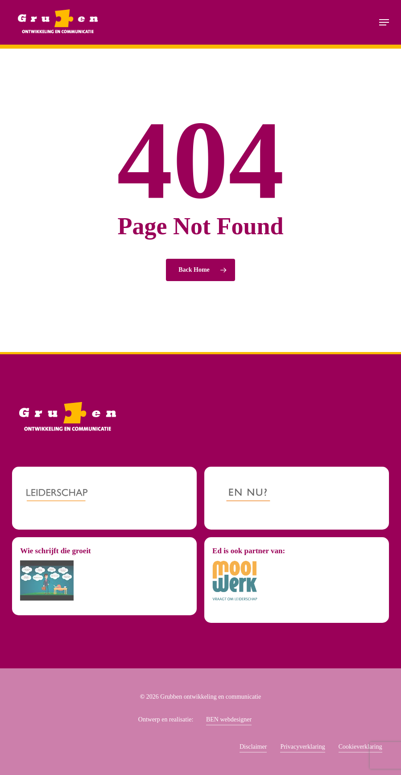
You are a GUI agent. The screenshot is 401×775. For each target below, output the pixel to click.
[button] (384, 22)
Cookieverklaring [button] (360, 746)
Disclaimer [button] (253, 746)
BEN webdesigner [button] (229, 719)
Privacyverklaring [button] (302, 746)
